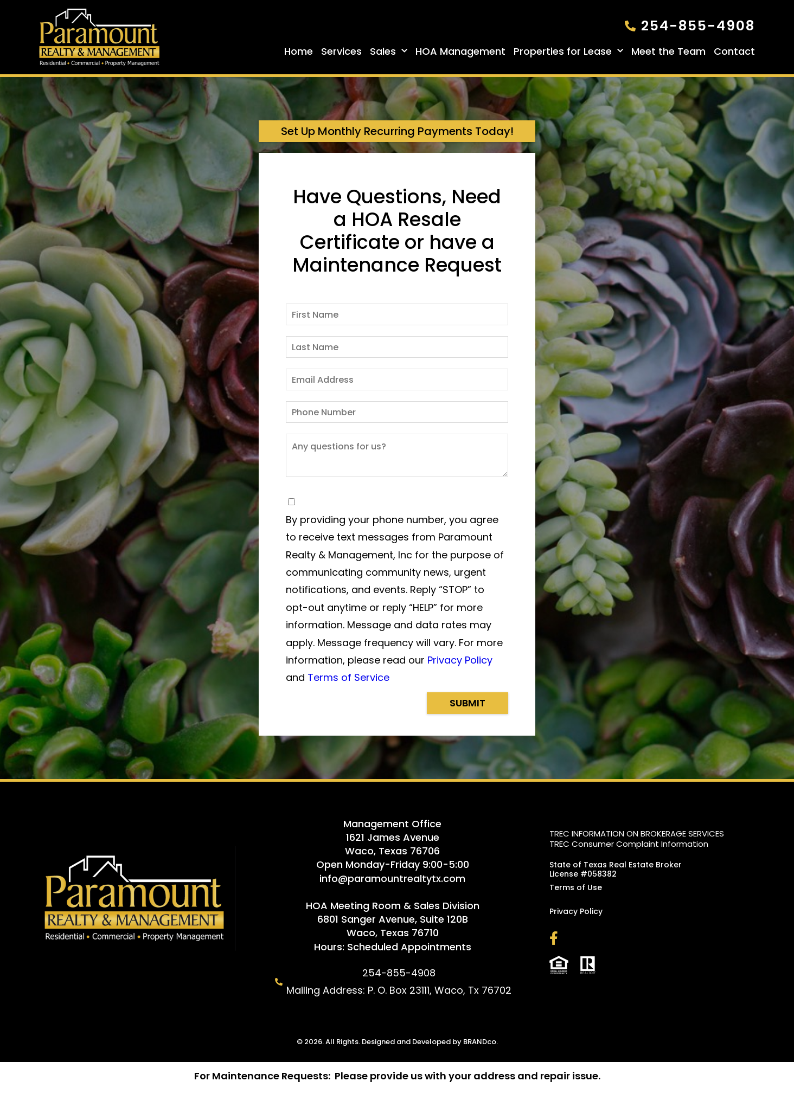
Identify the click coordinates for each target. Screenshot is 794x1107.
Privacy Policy (459, 660)
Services (341, 51)
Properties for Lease (568, 51)
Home (298, 51)
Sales (388, 51)
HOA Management (460, 51)
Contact (734, 51)
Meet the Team (668, 51)
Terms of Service (348, 677)
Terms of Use (575, 887)
